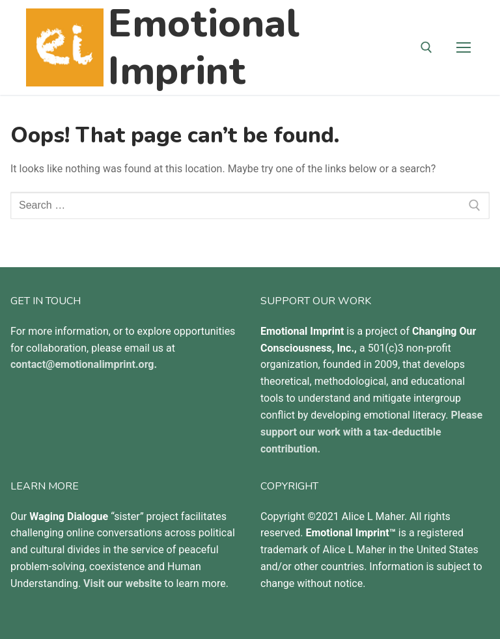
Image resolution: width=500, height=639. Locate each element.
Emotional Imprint (203, 47)
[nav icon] (463, 47)
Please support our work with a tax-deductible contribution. (371, 432)
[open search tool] (426, 47)
